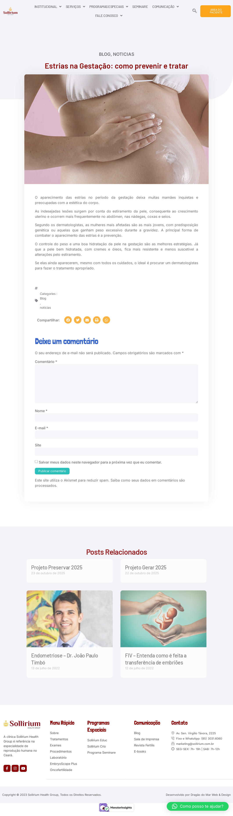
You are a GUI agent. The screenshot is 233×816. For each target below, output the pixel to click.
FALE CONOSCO (108, 16)
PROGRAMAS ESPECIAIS (108, 7)
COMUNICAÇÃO (165, 7)
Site (38, 446)
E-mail (41, 429)
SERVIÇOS (75, 7)
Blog (105, 54)
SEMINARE (140, 6)
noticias (123, 54)
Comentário (46, 361)
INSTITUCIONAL (47, 7)
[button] (68, 319)
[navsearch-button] (194, 11)
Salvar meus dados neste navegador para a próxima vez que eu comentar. (100, 464)
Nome (41, 412)
